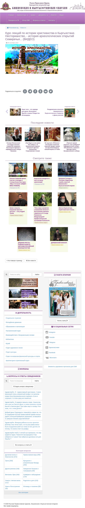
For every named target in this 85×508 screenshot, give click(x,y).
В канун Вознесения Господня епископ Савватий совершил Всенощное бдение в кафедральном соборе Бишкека (13, 147)
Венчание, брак (12, 474)
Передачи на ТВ (13, 20)
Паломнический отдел (13, 331)
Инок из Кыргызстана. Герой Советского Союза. (66, 209)
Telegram (50, 342)
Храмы (33, 15)
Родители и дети (30, 480)
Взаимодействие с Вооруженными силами (20, 335)
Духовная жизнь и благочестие (11, 456)
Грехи (9, 461)
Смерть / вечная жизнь (12, 481)
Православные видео (16, 215)
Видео (62, 15)
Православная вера (31, 455)
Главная (11, 15)
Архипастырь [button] (22, 15)
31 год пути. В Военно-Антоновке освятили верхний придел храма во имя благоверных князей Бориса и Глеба (52, 146)
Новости (54, 15)
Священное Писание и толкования (30, 470)
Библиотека (10, 339)
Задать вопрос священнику (23, 386)
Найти (37, 274)
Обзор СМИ (26, 20)
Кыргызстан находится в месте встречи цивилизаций (42, 180)
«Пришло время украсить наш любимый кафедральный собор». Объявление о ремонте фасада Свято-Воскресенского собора (71, 147)
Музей (8, 343)
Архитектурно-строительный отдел (17, 360)
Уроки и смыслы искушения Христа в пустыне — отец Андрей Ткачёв (17, 210)
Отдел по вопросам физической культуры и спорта (23, 356)
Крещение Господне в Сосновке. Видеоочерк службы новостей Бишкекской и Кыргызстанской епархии (67, 182)
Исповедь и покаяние (32, 486)
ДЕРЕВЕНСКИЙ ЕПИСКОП (59, 242)
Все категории (23, 492)
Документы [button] (43, 15)
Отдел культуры (11, 352)
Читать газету (62, 320)
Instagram (50, 332)
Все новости (31, 260)
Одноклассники (52, 347)
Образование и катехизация (15, 326)
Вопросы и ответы (39, 20)
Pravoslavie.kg (12, 28)
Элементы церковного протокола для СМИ (62, 366)
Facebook (50, 352)
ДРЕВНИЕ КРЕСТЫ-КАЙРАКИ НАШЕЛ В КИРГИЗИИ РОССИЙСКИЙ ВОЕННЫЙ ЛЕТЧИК (26, 245)
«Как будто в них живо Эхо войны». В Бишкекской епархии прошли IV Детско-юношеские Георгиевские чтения (32, 147)
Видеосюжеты (63, 187)
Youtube (50, 337)
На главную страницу (14, 260)
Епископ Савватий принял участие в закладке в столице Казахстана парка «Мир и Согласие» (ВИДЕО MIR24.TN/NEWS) (18, 182)
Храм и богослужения (12, 487)
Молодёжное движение (14, 322)
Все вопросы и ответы (23, 445)
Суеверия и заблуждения (31, 476)
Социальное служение (13, 318)
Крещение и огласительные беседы (31, 463)
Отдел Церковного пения (14, 348)
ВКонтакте (51, 357)
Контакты (52, 20)
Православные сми (64, 211)
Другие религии (12, 469)
